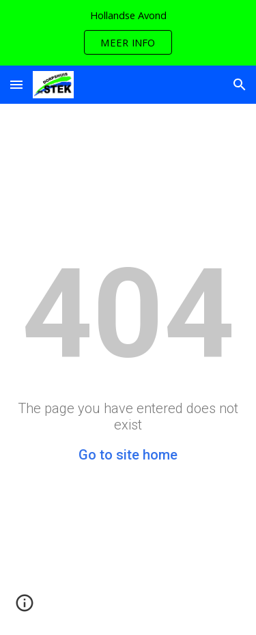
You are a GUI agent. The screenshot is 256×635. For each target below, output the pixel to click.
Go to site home (128, 455)
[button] (16, 84)
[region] (128, 33)
